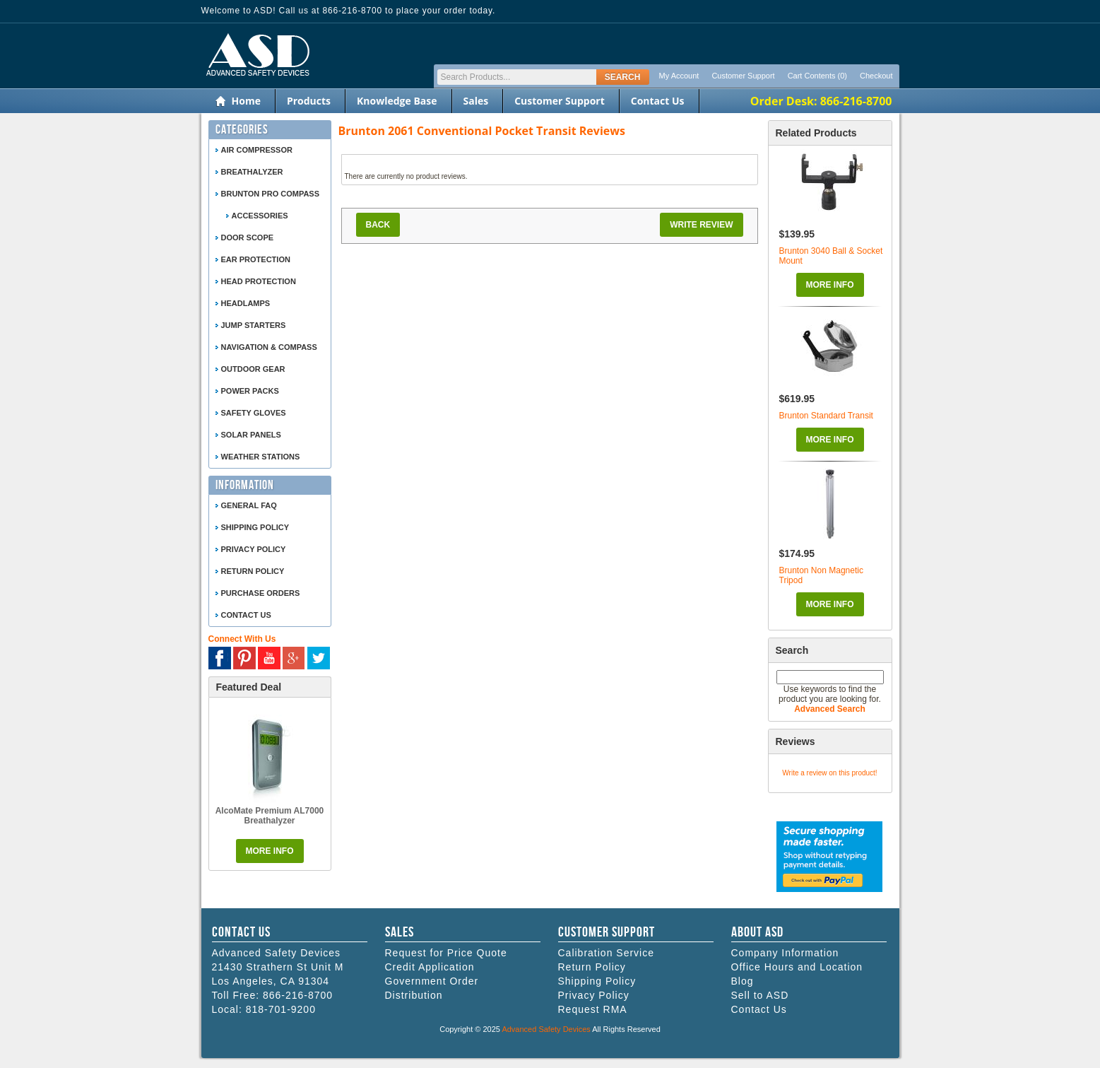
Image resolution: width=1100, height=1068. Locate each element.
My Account (679, 75)
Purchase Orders (260, 593)
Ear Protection (255, 259)
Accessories (260, 215)
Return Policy (253, 571)
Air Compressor (256, 150)
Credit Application (430, 967)
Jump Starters (253, 325)
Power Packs (250, 391)
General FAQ (249, 505)
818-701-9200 (281, 1009)
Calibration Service (606, 952)
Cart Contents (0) (817, 75)
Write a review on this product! (829, 773)
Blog (742, 981)
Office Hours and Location (797, 967)
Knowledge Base (397, 100)
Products (309, 100)
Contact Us (658, 100)
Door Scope (247, 237)
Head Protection (258, 281)
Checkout (876, 75)
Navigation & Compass (269, 347)
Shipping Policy (255, 527)
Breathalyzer (252, 172)
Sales (476, 100)
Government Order (432, 981)
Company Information (785, 952)
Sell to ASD (760, 995)
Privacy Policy (253, 549)
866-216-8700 (298, 995)
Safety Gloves (253, 413)
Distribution (414, 995)
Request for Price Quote (446, 952)
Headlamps (246, 303)
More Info (830, 285)
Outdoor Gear (253, 369)
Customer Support (742, 75)
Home (246, 100)
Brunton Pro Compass (270, 193)
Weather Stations (260, 456)
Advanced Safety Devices (546, 1029)
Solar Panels (251, 434)
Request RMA (592, 1009)
